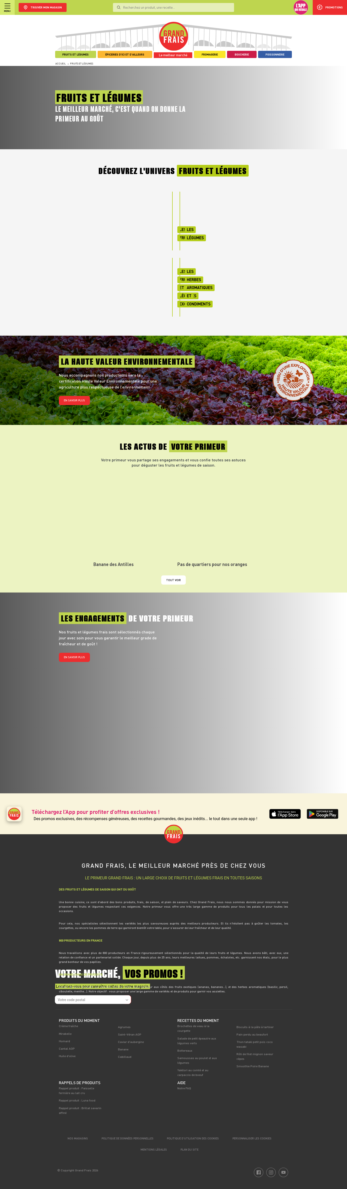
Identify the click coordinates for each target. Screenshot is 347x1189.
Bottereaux (184, 1050)
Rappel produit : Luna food (77, 1100)
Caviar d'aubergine (131, 1042)
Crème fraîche (68, 1026)
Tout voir (173, 580)
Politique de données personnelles (128, 1138)
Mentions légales (154, 1149)
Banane (123, 1049)
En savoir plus (74, 400)
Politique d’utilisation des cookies (193, 1138)
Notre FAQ (184, 1088)
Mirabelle (65, 1034)
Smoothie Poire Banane (252, 1066)
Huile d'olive (67, 1056)
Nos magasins (78, 1138)
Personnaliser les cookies (251, 1138)
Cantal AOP (67, 1048)
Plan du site (189, 1149)
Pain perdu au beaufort (252, 1034)
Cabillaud (124, 1057)
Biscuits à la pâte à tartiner (255, 1027)
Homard (64, 1041)
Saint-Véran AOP (129, 1034)
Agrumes (124, 1027)
